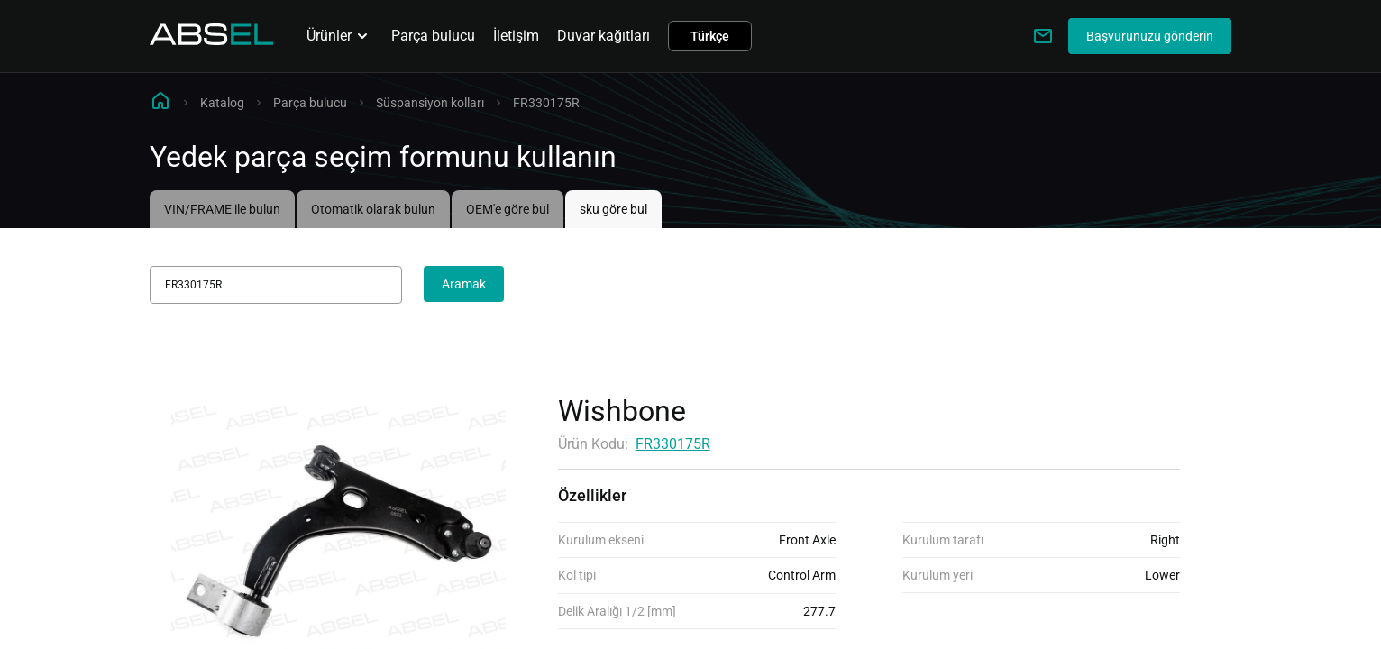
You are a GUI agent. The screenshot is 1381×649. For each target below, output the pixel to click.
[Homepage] (212, 40)
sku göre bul (613, 209)
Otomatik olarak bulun (373, 209)
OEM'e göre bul (507, 209)
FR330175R (673, 443)
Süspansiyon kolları (430, 103)
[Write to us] (1043, 36)
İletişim (516, 35)
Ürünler (339, 36)
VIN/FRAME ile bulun (222, 209)
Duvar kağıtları (603, 35)
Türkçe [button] (709, 36)
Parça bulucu (433, 35)
